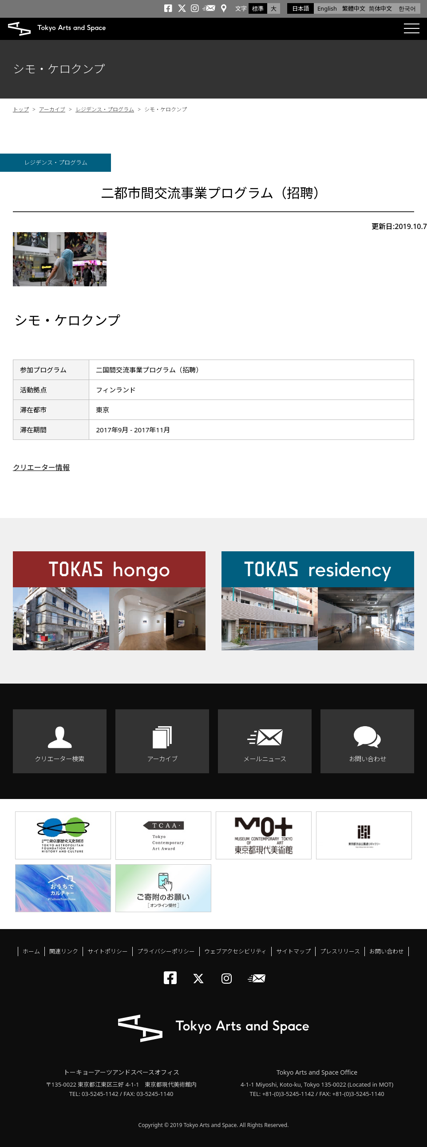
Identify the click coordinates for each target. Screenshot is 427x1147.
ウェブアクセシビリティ (235, 951)
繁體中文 (353, 8)
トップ (21, 109)
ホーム (31, 951)
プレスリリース (340, 951)
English (327, 8)
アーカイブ (52, 109)
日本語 (300, 8)
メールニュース (264, 759)
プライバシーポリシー (166, 951)
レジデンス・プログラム (104, 109)
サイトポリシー (107, 951)
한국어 (407, 8)
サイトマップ (293, 951)
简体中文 (380, 8)
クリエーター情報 (41, 467)
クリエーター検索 (59, 759)
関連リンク (63, 951)
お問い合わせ (367, 759)
